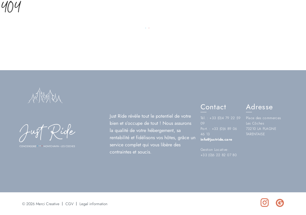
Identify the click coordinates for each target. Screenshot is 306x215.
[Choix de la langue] (30, 22)
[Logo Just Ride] (47, 145)
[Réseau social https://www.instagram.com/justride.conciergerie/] (284, 21)
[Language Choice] (17, 22)
